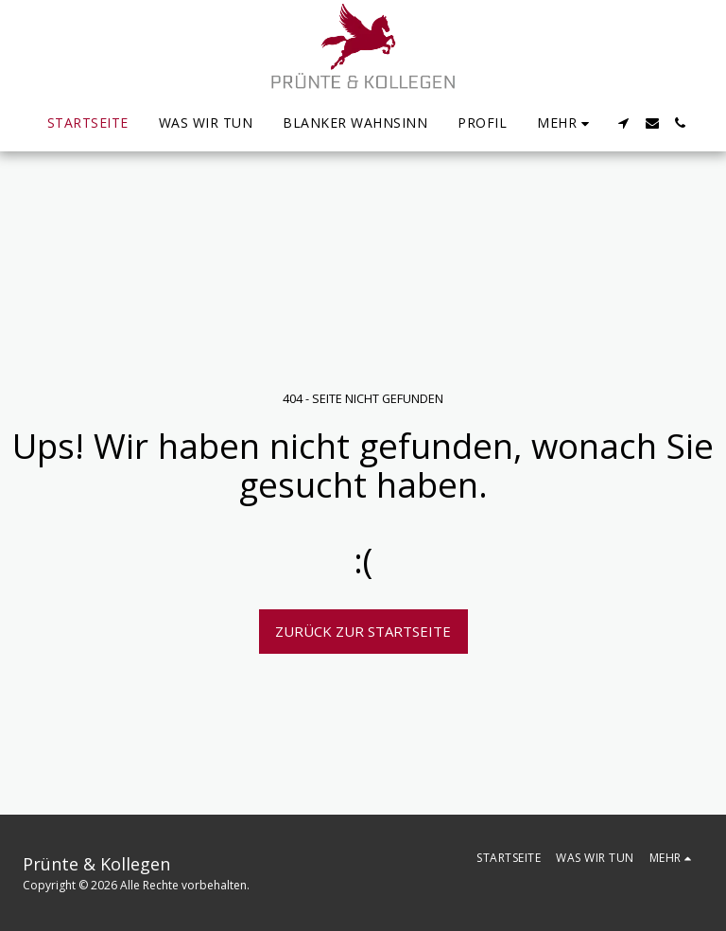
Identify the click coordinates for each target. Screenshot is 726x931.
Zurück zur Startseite (363, 631)
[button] (624, 123)
